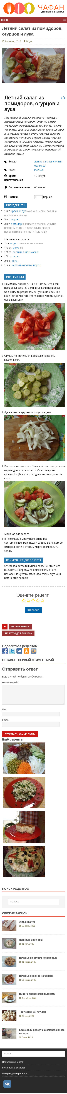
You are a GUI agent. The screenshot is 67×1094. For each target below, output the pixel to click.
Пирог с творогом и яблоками (37, 994)
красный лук (18, 211)
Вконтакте (19, 651)
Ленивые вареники (31, 940)
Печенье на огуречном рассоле (38, 958)
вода (13, 243)
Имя (4, 709)
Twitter (12, 651)
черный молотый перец (26, 265)
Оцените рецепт (33, 595)
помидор (16, 223)
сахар (16, 256)
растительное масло (25, 252)
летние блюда (20, 626)
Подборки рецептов (12, 1062)
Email (5, 720)
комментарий (10, 682)
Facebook (5, 651)
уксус (16, 247)
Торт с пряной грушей (32, 1012)
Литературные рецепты (15, 1073)
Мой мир (34, 651)
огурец (15, 219)
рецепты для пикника (18, 633)
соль (15, 260)
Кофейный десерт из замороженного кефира (41, 1031)
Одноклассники (26, 651)
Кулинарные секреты (13, 1067)
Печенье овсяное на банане (36, 976)
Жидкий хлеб (27, 922)
